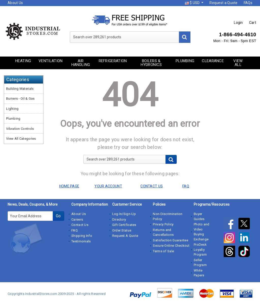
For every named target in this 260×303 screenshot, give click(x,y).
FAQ (74, 230)
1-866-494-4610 (237, 34)
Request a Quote (223, 3)
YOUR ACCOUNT (108, 186)
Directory (119, 219)
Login (238, 23)
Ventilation (50, 61)
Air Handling (80, 63)
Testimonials (81, 241)
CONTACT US (151, 186)
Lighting (12, 109)
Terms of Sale (163, 251)
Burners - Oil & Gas (20, 98)
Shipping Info (81, 236)
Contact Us (79, 225)
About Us (15, 3)
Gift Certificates (124, 225)
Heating (23, 61)
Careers (77, 219)
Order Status (122, 230)
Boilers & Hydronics (151, 63)
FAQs (248, 3)
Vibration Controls (20, 129)
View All (237, 63)
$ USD (193, 3)
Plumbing (185, 61)
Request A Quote (125, 236)
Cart (252, 23)
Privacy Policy (163, 224)
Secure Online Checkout (171, 245)
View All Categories (21, 138)
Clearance (213, 61)
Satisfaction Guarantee (170, 240)
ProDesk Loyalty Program (200, 249)
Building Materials (20, 89)
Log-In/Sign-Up (124, 214)
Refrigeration (113, 61)
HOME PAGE (69, 186)
